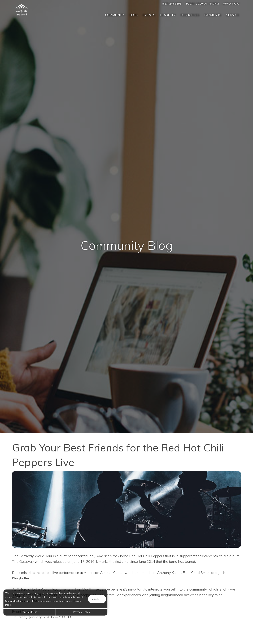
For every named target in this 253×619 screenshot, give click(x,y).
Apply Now (231, 3)
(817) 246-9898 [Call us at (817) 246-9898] (171, 3)
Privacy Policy (81, 612)
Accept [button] (97, 598)
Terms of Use (29, 612)
